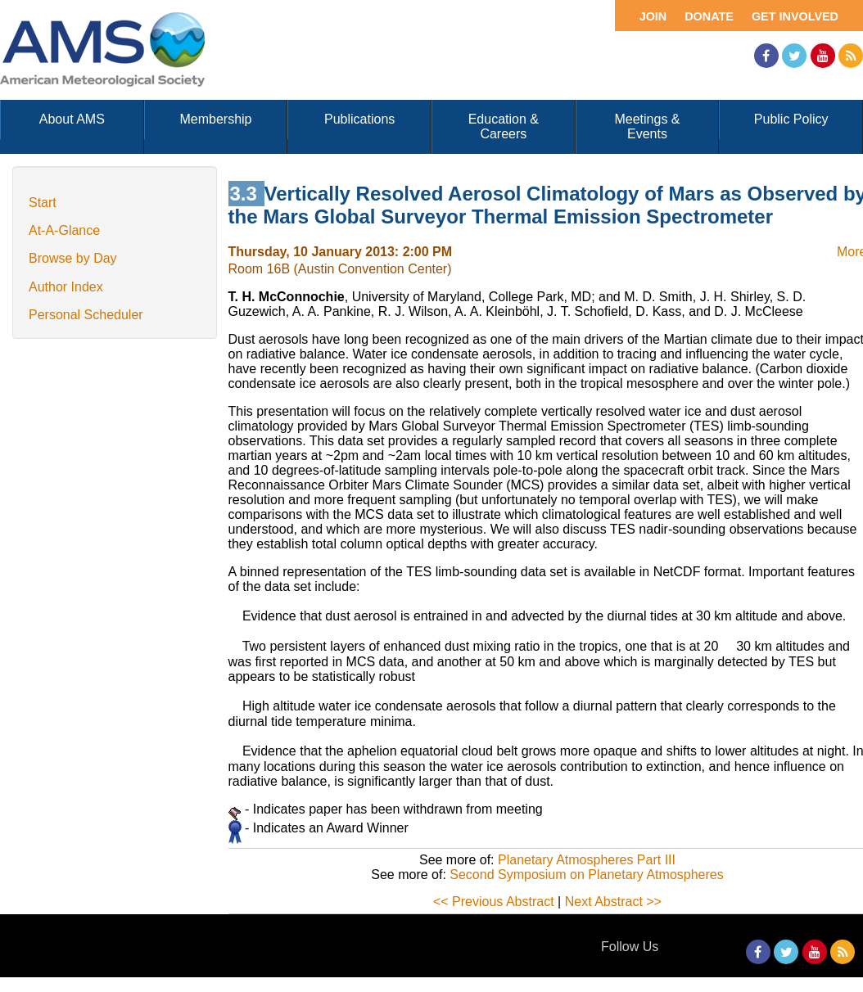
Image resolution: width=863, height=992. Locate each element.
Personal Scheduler (86, 315)
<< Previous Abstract (493, 902)
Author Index (66, 287)
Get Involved (795, 16)
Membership (215, 119)
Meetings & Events (647, 126)
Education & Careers (503, 126)
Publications (359, 119)
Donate (709, 16)
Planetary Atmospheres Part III (586, 860)
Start (42, 203)
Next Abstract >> (613, 902)
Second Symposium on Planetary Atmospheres (586, 875)
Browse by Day (73, 258)
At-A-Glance (64, 230)
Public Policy (791, 119)
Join (653, 16)
